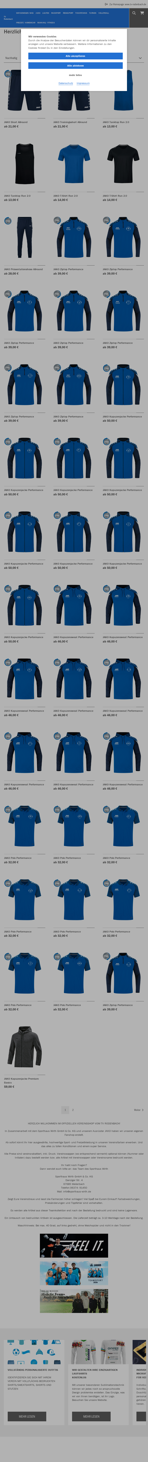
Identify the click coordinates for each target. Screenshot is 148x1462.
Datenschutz (66, 83)
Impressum (83, 83)
